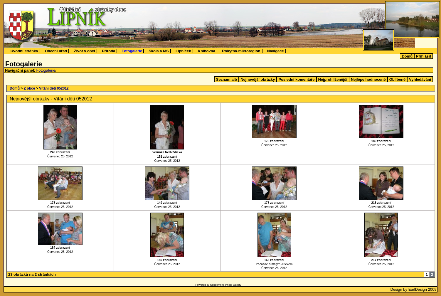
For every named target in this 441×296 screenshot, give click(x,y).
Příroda (108, 51)
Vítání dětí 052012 (54, 88)
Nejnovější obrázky (257, 79)
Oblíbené (397, 79)
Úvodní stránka (24, 51)
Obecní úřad (56, 51)
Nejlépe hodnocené (368, 79)
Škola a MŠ (159, 51)
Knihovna (206, 51)
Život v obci (84, 51)
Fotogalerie (132, 51)
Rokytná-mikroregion (241, 51)
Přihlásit (423, 56)
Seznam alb (226, 79)
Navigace (275, 51)
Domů (407, 56)
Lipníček (183, 51)
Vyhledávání (420, 79)
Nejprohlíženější (332, 79)
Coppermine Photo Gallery (225, 284)
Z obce (29, 88)
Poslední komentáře (296, 79)
